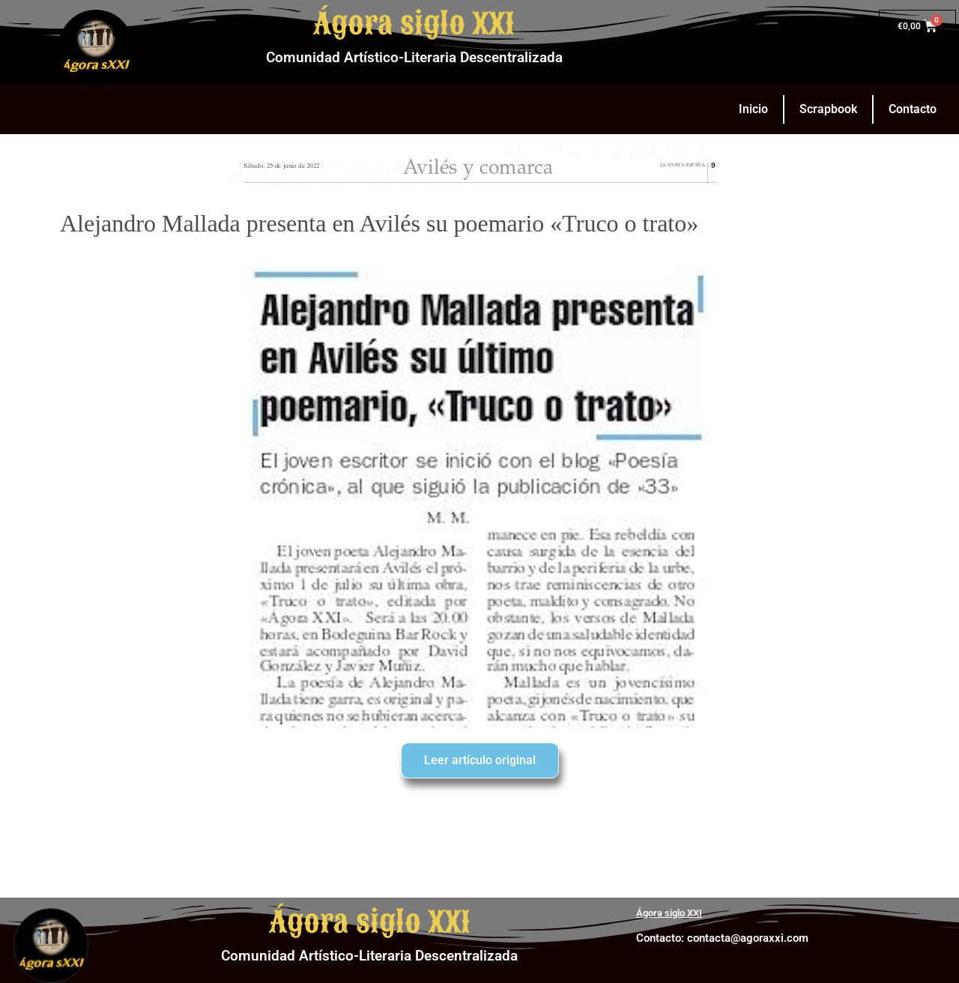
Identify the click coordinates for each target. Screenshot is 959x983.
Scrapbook (828, 109)
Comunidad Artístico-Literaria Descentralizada (414, 57)
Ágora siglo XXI (414, 24)
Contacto (913, 109)
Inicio (753, 109)
